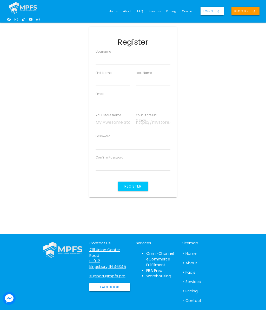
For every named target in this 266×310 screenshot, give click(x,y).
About (127, 11)
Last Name (144, 73)
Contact (188, 11)
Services (155, 11)
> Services (191, 281)
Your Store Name (108, 115)
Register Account (133, 187)
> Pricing (190, 291)
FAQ (140, 11)
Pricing (171, 11)
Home (113, 11)
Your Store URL (146, 117)
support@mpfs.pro (107, 276)
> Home (189, 253)
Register (244, 12)
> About (189, 263)
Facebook (109, 287)
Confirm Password (109, 157)
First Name (104, 73)
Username (103, 52)
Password (103, 136)
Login (211, 12)
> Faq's (188, 272)
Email (99, 94)
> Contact (191, 300)
